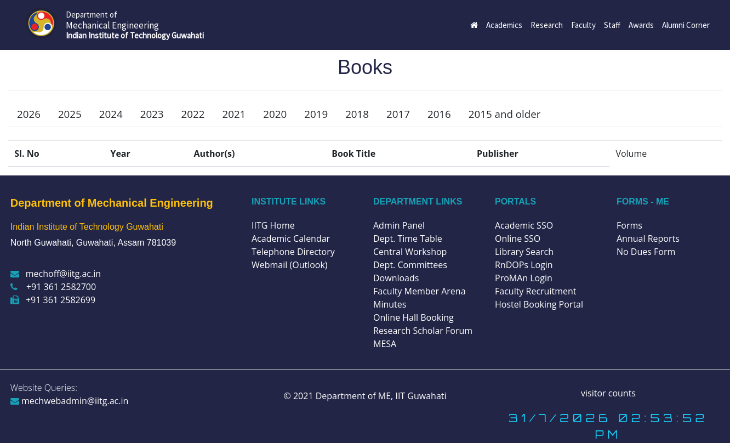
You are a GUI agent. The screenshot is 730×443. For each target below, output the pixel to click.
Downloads (396, 278)
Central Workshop (410, 252)
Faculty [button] (583, 25)
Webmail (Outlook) (290, 265)
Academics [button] (504, 25)
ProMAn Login (523, 278)
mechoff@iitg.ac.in (55, 274)
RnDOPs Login (524, 265)
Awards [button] (641, 25)
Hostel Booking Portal (539, 304)
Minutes (389, 304)
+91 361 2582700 (53, 287)
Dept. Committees (410, 265)
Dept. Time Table (407, 238)
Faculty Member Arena (419, 291)
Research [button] (547, 25)
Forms (629, 225)
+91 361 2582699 (52, 300)
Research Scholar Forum (422, 331)
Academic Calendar (291, 238)
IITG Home (273, 225)
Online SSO (517, 238)
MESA (384, 344)
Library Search (524, 252)
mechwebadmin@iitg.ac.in (69, 401)
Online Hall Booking (413, 317)
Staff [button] (612, 25)
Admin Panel (399, 225)
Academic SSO (524, 225)
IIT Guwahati (419, 396)
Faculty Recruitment (535, 291)
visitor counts (608, 393)
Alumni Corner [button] (686, 25)
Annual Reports (648, 238)
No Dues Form (646, 252)
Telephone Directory (293, 252)
